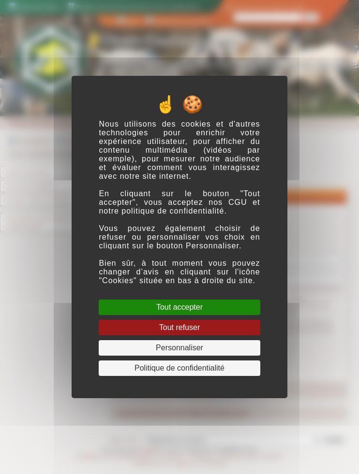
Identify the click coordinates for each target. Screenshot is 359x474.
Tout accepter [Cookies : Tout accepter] (179, 307)
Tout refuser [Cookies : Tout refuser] (179, 327)
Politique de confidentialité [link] (179, 368)
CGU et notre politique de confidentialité (179, 206)
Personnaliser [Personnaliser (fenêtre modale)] (179, 348)
